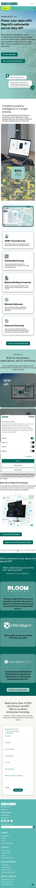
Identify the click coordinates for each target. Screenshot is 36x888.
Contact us (5, 8)
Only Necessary (18, 469)
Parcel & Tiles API (7, 870)
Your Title (7, 762)
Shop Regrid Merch (7, 843)
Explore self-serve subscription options (18, 542)
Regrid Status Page (7, 857)
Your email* (7, 742)
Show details (29, 456)
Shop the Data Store (7, 882)
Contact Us (4, 809)
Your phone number (9, 749)
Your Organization (9, 755)
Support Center (6, 853)
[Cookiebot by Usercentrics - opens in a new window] (28, 417)
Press (3, 840)
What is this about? (9, 769)
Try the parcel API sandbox (11, 534)
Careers (4, 838)
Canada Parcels (6, 867)
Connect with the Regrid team (18, 343)
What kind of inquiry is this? (11, 729)
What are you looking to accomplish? (14, 775)
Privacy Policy (5, 815)
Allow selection (18, 465)
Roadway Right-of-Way (8, 872)
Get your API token (9, 54)
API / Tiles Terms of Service (13, 550)
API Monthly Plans (7, 884)
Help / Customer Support (13, 731)
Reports (4, 855)
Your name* (7, 736)
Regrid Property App (7, 879)
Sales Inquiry (10, 733)
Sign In (32, 3)
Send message (18, 790)
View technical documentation (13, 61)
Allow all (18, 460)
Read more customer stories (18, 690)
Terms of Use (5, 818)
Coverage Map (6, 850)
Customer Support (6, 812)
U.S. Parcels (5, 865)
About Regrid (5, 836)
